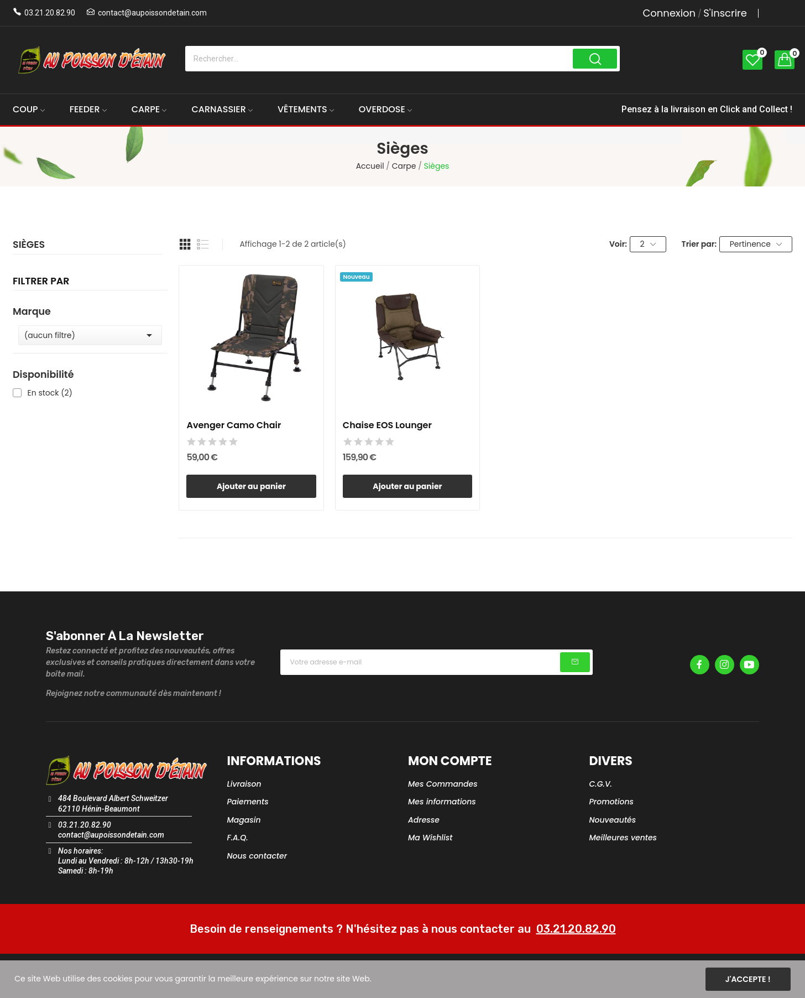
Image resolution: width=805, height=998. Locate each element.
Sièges (29, 245)
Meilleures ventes (623, 837)
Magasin (244, 819)
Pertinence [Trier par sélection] (756, 244)
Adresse (424, 819)
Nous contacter (257, 855)
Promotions (611, 801)
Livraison (244, 783)
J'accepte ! (748, 979)
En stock (50, 393)
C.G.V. (600, 783)
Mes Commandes (443, 783)
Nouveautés (612, 819)
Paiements (248, 801)
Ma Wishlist (430, 837)
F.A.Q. (237, 837)
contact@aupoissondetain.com (152, 12)
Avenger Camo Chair (233, 425)
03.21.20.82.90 (49, 12)
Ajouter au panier (251, 486)
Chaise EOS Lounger (387, 425)
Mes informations (442, 801)
